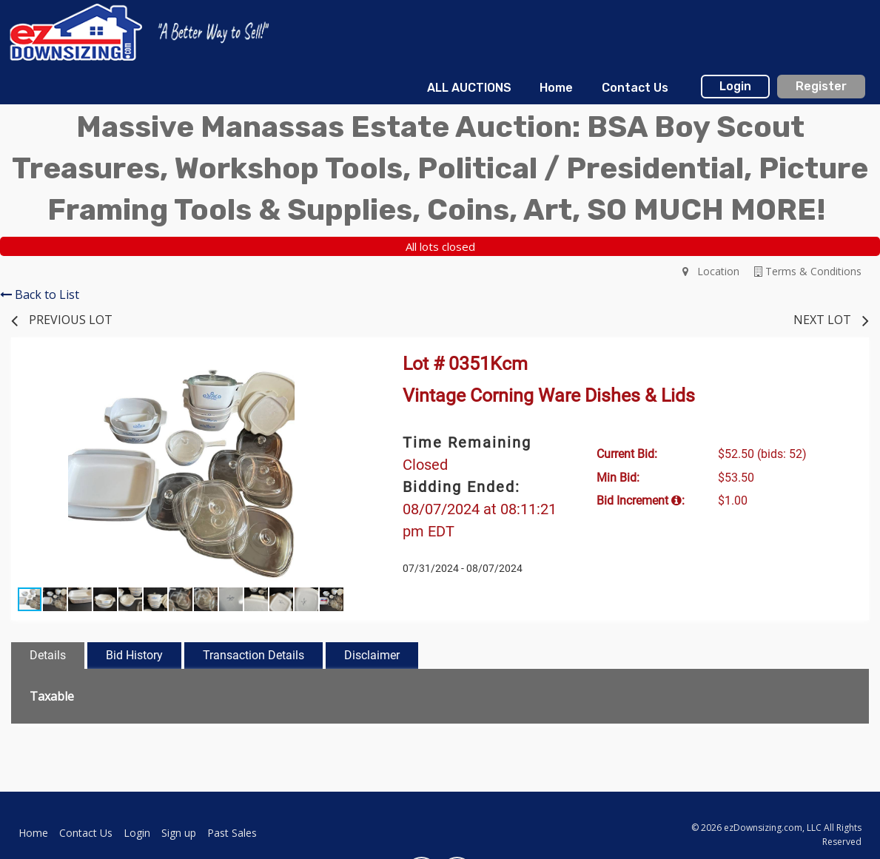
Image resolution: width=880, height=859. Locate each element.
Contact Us (635, 88)
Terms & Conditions (807, 271)
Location (710, 271)
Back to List (39, 294)
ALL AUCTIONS (469, 88)
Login (735, 86)
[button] (337, 373)
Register (821, 86)
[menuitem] (469, 88)
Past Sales (232, 833)
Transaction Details (253, 655)
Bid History (134, 655)
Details (48, 655)
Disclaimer (372, 655)
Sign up (178, 833)
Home (556, 88)
